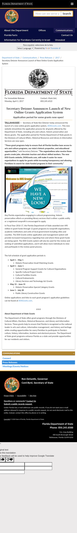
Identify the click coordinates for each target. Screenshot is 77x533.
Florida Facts (10, 35)
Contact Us (67, 35)
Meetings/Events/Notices (15, 366)
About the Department (16, 30)
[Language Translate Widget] (25, 48)
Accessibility (21, 396)
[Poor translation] (9, 459)
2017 (57, 57)
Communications (64, 30)
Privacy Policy (9, 396)
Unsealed (60, 40)
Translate (51, 48)
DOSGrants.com (54, 126)
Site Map (33, 396)
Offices (42, 30)
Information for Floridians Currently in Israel (27, 40)
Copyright (7, 419)
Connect (7, 358)
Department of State (11, 57)
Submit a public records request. (18, 404)
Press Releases (46, 57)
